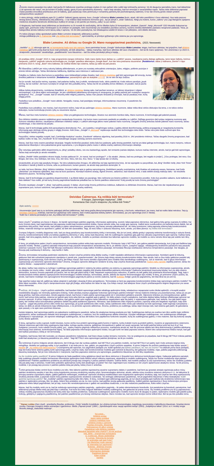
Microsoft (95, 130)
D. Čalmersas (46, 36)
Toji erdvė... (100, 414)
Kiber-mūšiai (99, 455)
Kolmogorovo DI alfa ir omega (100, 427)
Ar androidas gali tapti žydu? (99, 440)
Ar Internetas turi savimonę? (99, 444)
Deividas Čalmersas (28, 213)
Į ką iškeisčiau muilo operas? (100, 442)
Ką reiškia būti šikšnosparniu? (43, 348)
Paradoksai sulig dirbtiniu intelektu (100, 429)
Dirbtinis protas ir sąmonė (99, 423)
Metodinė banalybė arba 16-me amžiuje (100, 431)
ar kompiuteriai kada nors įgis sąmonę (67, 47)
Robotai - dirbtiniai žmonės (100, 447)
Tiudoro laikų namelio (156, 262)
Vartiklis (99, 458)
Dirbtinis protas (99, 416)
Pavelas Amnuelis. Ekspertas (100, 425)
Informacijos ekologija (99, 451)
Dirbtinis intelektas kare (100, 420)
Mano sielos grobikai (100, 418)
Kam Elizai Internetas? (100, 449)
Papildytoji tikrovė (100, 453)
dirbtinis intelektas (107, 75)
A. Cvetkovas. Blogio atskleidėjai (99, 436)
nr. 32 (30, 47)
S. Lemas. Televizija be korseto (100, 438)
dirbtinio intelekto (55, 115)
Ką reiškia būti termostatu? (68, 36)
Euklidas (120, 277)
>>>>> (101, 77)
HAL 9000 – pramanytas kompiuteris (100, 434)
